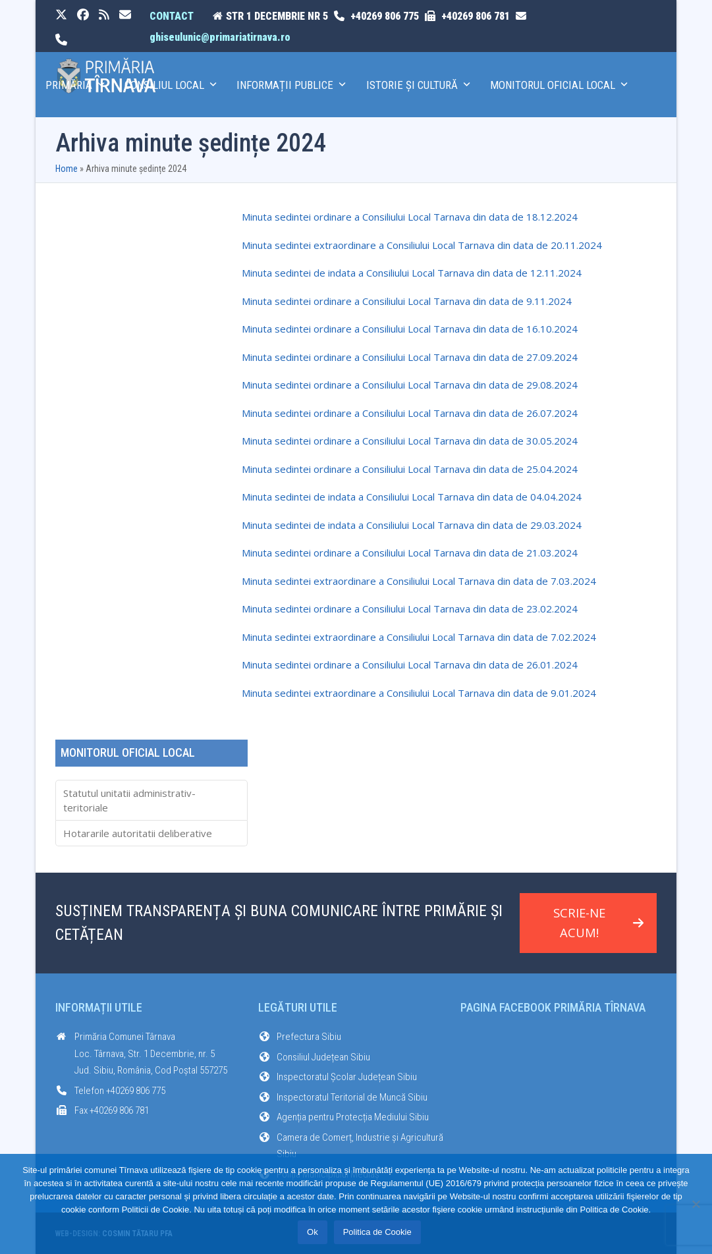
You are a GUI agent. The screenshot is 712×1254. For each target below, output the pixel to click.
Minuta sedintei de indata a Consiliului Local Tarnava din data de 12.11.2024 (412, 272)
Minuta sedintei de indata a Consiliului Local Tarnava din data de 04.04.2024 (412, 496)
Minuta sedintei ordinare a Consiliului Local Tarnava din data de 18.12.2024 (410, 216)
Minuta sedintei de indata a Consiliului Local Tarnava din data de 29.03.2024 (412, 525)
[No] (695, 1204)
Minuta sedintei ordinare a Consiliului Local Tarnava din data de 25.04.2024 (410, 469)
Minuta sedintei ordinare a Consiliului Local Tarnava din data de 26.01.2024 (410, 664)
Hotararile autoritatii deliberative (137, 833)
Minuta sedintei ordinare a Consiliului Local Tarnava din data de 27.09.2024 (410, 357)
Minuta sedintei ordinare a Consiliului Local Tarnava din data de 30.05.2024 (410, 440)
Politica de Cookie (377, 1233)
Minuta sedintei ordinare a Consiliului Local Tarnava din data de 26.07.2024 (410, 413)
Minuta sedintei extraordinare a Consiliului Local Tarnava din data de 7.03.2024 (419, 580)
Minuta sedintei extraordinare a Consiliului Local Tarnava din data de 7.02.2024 (419, 636)
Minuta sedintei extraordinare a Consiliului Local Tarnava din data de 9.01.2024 (419, 692)
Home (66, 168)
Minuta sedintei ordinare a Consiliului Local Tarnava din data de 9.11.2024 (407, 301)
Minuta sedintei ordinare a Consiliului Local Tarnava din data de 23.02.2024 (410, 608)
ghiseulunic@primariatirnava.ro (220, 37)
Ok (312, 1233)
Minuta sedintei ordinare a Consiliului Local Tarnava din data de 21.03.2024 (410, 552)
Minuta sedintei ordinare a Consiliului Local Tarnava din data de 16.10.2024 (410, 328)
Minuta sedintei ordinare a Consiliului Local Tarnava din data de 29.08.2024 (410, 384)
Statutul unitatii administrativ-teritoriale (129, 800)
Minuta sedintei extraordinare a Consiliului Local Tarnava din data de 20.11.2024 (422, 245)
